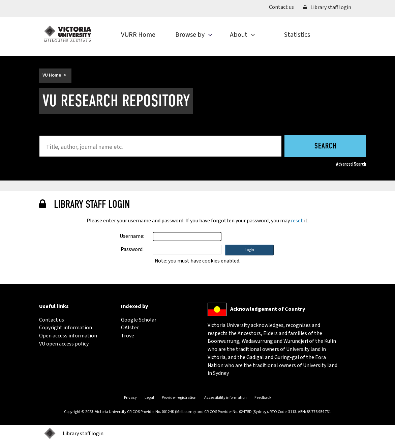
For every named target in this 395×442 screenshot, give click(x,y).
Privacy (130, 397)
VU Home (51, 75)
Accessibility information (225, 397)
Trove (127, 335)
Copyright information (65, 327)
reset (297, 220)
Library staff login (327, 7)
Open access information (68, 335)
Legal (149, 397)
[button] (249, 250)
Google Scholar (138, 320)
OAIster (130, 327)
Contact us (284, 7)
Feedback (262, 397)
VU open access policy (64, 344)
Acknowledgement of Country (267, 309)
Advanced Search (351, 164)
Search (325, 146)
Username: (132, 236)
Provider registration (179, 397)
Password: (132, 249)
